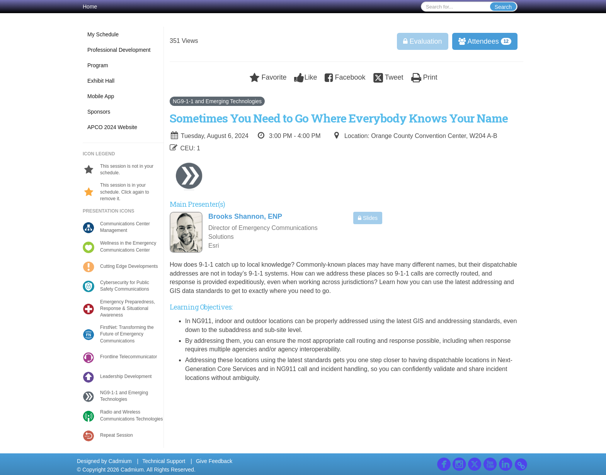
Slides (368, 218)
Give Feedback (214, 461)
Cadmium (120, 461)
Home (90, 6)
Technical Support (163, 461)
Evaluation (422, 41)
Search (503, 7)
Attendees (482, 41)
